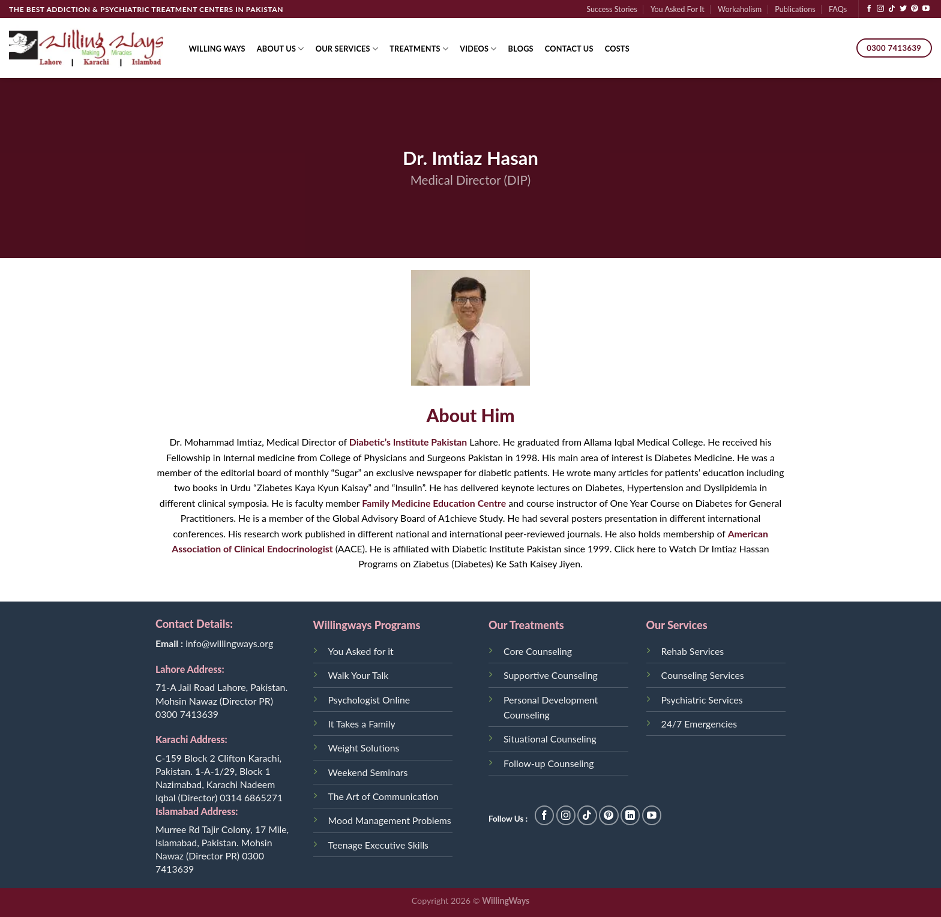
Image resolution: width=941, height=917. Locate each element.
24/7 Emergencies (699, 723)
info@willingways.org (229, 643)
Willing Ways (217, 48)
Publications (795, 9)
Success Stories (611, 9)
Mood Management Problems (389, 820)
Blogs (521, 48)
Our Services (347, 49)
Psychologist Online (369, 699)
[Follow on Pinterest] (914, 9)
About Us (280, 49)
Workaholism (740, 9)
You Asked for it (361, 651)
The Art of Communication (383, 796)
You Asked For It (678, 9)
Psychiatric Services (702, 699)
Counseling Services (702, 675)
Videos (478, 49)
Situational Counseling (550, 738)
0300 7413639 (186, 714)
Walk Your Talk (358, 675)
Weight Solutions (364, 747)
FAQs (838, 9)
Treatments (418, 49)
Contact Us (569, 48)
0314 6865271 (251, 797)
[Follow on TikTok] (891, 9)
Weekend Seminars (368, 772)
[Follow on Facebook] (869, 9)
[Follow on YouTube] (926, 9)
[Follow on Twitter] (903, 9)
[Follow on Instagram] (880, 9)
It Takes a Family (361, 723)
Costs (617, 48)
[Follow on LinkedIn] (630, 815)
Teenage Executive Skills (378, 844)
